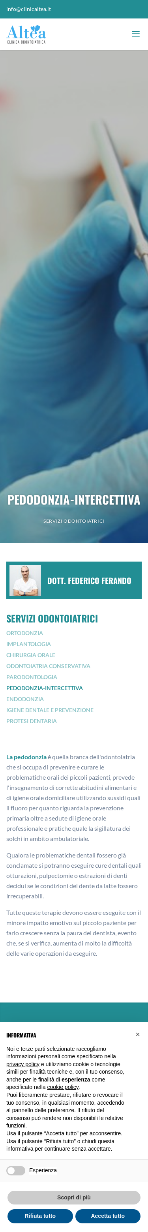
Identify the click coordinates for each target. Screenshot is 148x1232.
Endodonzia (25, 699)
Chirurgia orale (30, 655)
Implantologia (28, 644)
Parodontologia (31, 677)
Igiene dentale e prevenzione (50, 710)
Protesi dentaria (31, 721)
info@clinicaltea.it (28, 9)
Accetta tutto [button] (108, 1216)
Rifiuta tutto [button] (40, 1216)
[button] (137, 1034)
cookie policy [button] (63, 1087)
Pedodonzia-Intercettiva (44, 688)
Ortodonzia (24, 633)
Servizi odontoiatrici (74, 521)
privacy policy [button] (22, 1064)
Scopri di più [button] (74, 1197)
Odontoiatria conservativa (48, 666)
